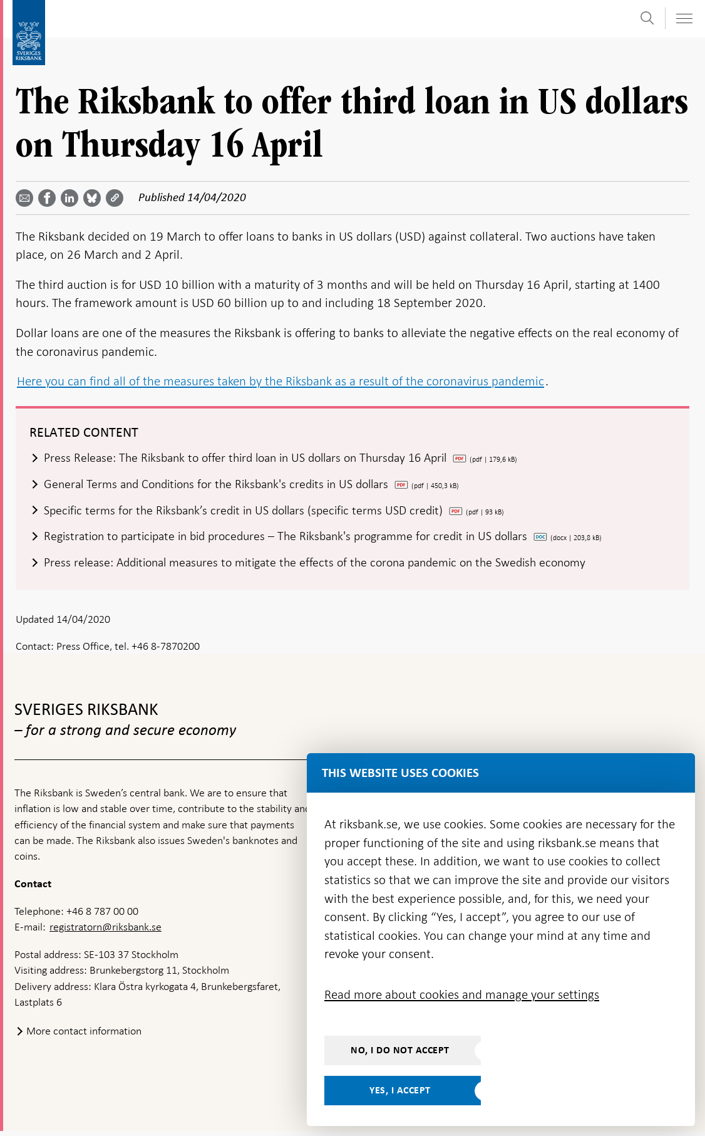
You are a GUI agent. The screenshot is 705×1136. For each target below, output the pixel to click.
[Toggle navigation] (683, 18)
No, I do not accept (400, 1050)
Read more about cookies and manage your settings (461, 994)
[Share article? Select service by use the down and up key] (72, 198)
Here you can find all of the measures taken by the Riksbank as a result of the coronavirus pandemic (280, 381)
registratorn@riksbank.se (105, 932)
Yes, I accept (400, 1090)
